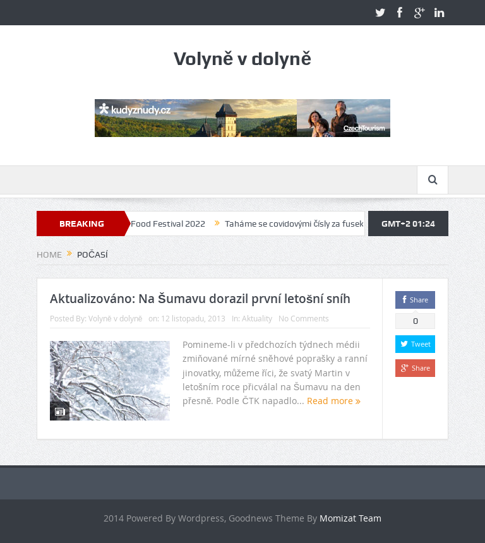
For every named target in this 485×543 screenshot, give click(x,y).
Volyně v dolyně (115, 318)
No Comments (303, 318)
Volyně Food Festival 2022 (158, 223)
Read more (334, 401)
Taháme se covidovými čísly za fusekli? (302, 223)
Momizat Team (350, 518)
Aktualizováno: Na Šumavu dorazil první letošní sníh (200, 298)
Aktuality (257, 318)
